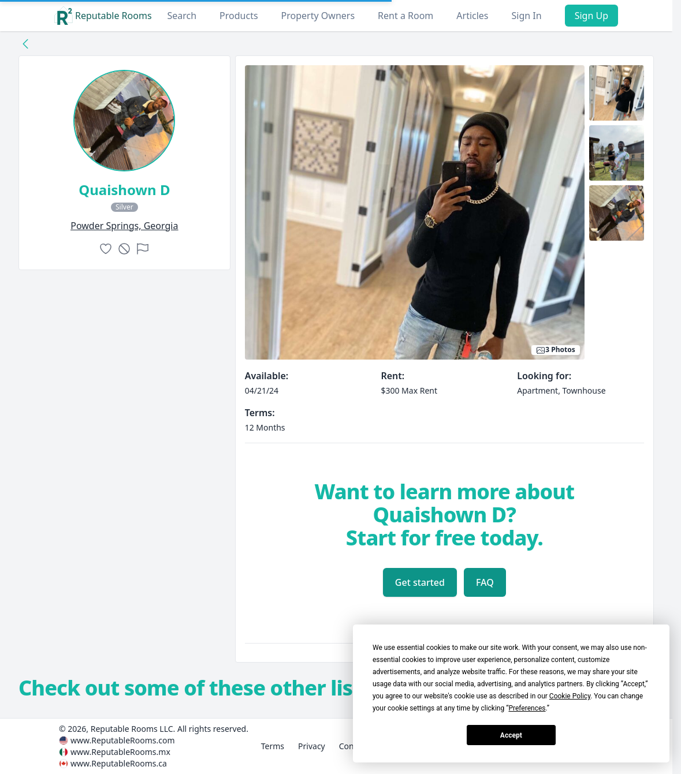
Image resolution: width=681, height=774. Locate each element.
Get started (420, 582)
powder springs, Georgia (124, 225)
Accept (511, 735)
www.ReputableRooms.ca (118, 763)
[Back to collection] (25, 43)
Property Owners (318, 15)
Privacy (311, 746)
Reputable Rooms (103, 15)
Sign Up (591, 15)
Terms (272, 746)
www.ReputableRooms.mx (120, 751)
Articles (472, 15)
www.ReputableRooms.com (122, 740)
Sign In (527, 15)
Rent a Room (405, 15)
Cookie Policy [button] (569, 696)
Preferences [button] (526, 708)
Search (181, 15)
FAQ (485, 582)
